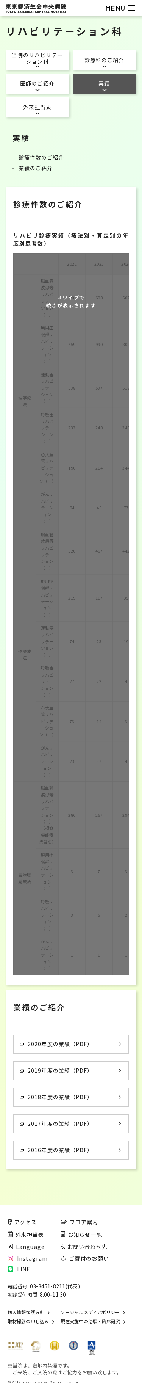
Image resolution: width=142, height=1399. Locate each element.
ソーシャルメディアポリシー (90, 1312)
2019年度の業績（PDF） (56, 1070)
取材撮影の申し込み (28, 1321)
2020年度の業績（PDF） (56, 1044)
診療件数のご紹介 (41, 157)
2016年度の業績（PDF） (56, 1150)
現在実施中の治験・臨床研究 (90, 1321)
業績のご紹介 (36, 168)
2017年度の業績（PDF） (56, 1123)
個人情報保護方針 (26, 1312)
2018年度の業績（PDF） (56, 1097)
